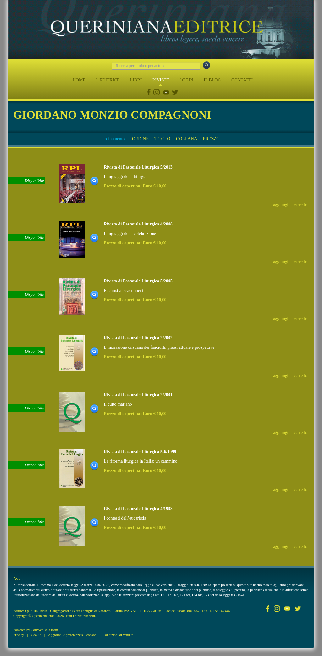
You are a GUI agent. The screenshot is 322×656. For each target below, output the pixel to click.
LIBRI (136, 80)
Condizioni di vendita (118, 635)
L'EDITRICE (107, 80)
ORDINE (140, 138)
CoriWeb (37, 629)
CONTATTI (242, 80)
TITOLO (162, 138)
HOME (79, 80)
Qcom (53, 629)
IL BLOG (212, 80)
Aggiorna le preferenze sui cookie (72, 635)
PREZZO (211, 138)
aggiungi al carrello (290, 205)
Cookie (36, 635)
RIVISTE (160, 80)
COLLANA (186, 138)
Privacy (18, 635)
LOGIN (186, 80)
